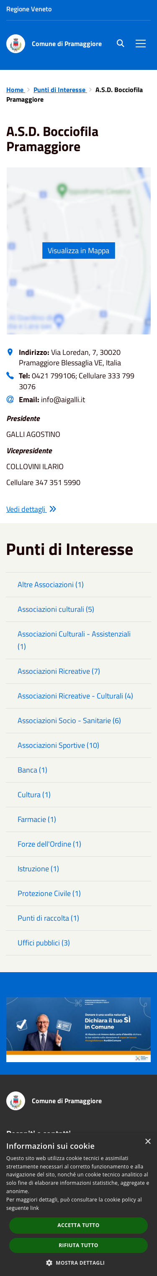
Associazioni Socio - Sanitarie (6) (69, 720)
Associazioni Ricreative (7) (59, 671)
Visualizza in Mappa (78, 250)
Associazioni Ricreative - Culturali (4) (75, 695)
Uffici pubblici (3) (44, 942)
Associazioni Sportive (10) (58, 745)
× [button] (147, 1142)
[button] (78, 1262)
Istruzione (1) (38, 868)
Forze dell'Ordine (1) (49, 844)
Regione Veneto (28, 9)
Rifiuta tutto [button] (78, 1245)
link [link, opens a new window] (34, 1208)
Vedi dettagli (31, 509)
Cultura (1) (34, 794)
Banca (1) (32, 769)
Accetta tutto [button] (78, 1225)
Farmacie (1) (37, 819)
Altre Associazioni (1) (51, 584)
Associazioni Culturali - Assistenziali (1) (74, 640)
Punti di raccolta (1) (48, 918)
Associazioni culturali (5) (56, 609)
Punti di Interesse (60, 90)
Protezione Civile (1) (49, 893)
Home (15, 90)
